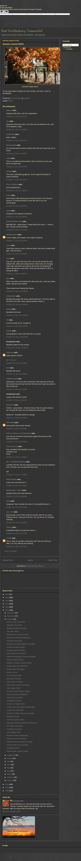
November (11, 616)
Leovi (8, 245)
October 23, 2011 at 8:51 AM (16, 507)
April (9, 771)
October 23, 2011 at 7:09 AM (16, 457)
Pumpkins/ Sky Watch (14, 641)
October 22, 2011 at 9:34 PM (16, 254)
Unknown (10, 352)
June (9, 765)
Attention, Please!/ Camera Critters (19, 663)
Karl (7, 368)
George (9, 171)
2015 (7, 597)
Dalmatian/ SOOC (13, 716)
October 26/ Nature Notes (16, 647)
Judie (8, 158)
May (9, 768)
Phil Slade (10, 422)
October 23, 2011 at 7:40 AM (16, 475)
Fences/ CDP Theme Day (16, 622)
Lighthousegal (11, 379)
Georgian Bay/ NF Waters (16, 650)
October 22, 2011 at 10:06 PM (17, 304)
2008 (7, 791)
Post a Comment (11, 551)
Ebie (8, 278)
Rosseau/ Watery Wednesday (17, 735)
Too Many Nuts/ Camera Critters (18, 691)
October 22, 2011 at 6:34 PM (16, 153)
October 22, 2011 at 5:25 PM (16, 140)
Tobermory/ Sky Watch (15, 697)
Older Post (52, 560)
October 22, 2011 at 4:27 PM (16, 116)
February (10, 777)
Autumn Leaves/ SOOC (15, 660)
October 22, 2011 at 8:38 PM (16, 217)
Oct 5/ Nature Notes (14, 732)
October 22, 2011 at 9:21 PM (16, 241)
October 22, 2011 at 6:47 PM (16, 180)
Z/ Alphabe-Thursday (14, 701)
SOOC (10, 101)
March (9, 774)
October (10, 619)
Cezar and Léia (12, 446)
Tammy (9, 527)
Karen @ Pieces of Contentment (18, 433)
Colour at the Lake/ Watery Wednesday (21, 707)
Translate (67, 49)
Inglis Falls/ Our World (15, 682)
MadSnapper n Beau (14, 490)
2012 (7, 607)
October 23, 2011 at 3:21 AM (16, 400)
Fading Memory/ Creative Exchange (19, 742)
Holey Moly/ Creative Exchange (18, 685)
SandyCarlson (11, 234)
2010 (7, 784)
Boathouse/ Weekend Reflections (19, 638)
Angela (9, 331)
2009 (7, 787)
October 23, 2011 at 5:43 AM (16, 418)
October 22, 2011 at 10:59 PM (17, 337)
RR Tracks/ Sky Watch (15, 726)
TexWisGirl (10, 134)
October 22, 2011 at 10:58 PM (17, 326)
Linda (8, 211)
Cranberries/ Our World (15, 710)
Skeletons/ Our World (14, 625)
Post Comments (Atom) (34, 566)
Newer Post (8, 560)
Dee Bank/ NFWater (14, 679)
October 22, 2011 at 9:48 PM (16, 274)
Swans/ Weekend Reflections (17, 694)
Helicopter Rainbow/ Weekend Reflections (22, 723)
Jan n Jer (9, 512)
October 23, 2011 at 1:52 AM (16, 363)
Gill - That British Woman (16, 462)
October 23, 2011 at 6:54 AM (16, 442)
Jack (8, 258)
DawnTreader (11, 479)
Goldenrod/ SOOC (13, 748)
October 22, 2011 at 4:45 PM (16, 129)
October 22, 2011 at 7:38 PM (16, 190)
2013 (7, 604)
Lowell (8, 538)
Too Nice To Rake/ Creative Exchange (20, 713)
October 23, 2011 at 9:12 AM (16, 533)
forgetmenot (11, 296)
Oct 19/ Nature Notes (14, 675)
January (10, 780)
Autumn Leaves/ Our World (16, 738)
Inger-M (9, 110)
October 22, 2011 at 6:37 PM (16, 167)
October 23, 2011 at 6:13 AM (16, 428)
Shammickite (11, 145)
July (8, 761)
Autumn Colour (12, 672)
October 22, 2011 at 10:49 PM (17, 315)
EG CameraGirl (17, 801)
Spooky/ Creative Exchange (17, 628)
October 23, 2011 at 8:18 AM (16, 485)
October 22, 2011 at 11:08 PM (17, 348)
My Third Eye (11, 360)
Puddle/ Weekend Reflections (17, 666)
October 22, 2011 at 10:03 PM (17, 291)
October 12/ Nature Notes (16, 704)
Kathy (8, 195)
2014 (7, 601)
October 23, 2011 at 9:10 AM (16, 522)
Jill (7, 320)
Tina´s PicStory (12, 184)
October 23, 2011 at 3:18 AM (16, 389)
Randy (8, 309)
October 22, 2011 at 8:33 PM (16, 206)
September (11, 755)
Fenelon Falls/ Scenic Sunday (17, 745)
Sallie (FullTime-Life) (14, 221)
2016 (7, 594)
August (10, 758)
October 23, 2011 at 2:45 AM (16, 374)
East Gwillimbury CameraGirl (22, 31)
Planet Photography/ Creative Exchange (21, 656)
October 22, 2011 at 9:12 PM (16, 230)
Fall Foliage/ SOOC (14, 688)
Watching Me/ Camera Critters (17, 751)
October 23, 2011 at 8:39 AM (16, 496)
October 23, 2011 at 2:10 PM (16, 546)
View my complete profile (12, 811)
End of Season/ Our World (16, 653)
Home (30, 560)
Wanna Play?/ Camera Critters (18, 634)
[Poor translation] (6, 11)
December (11, 613)
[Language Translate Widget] (71, 45)
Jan (7, 121)
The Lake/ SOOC (13, 631)
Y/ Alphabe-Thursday (14, 729)
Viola (8, 501)
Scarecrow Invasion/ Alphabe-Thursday (21, 644)
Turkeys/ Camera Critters (16, 720)
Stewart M (10, 405)
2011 (7, 610)
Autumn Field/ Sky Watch (16, 669)
